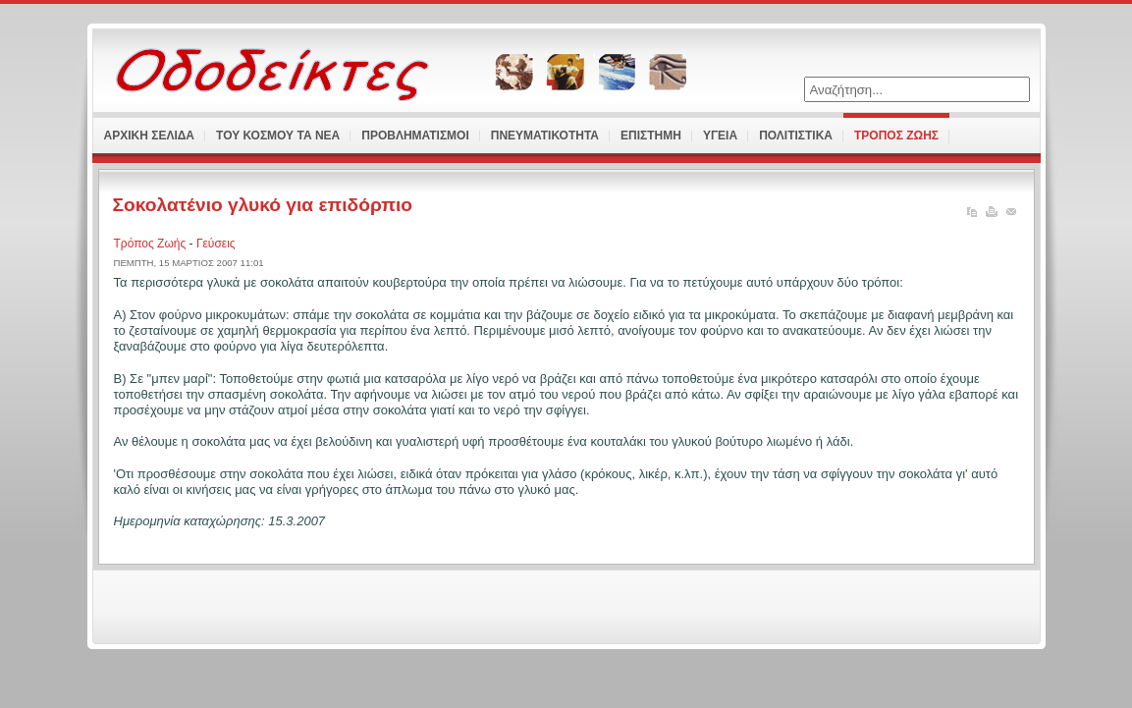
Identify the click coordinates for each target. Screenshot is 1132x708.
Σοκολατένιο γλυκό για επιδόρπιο (263, 204)
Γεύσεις (216, 243)
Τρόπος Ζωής (151, 243)
